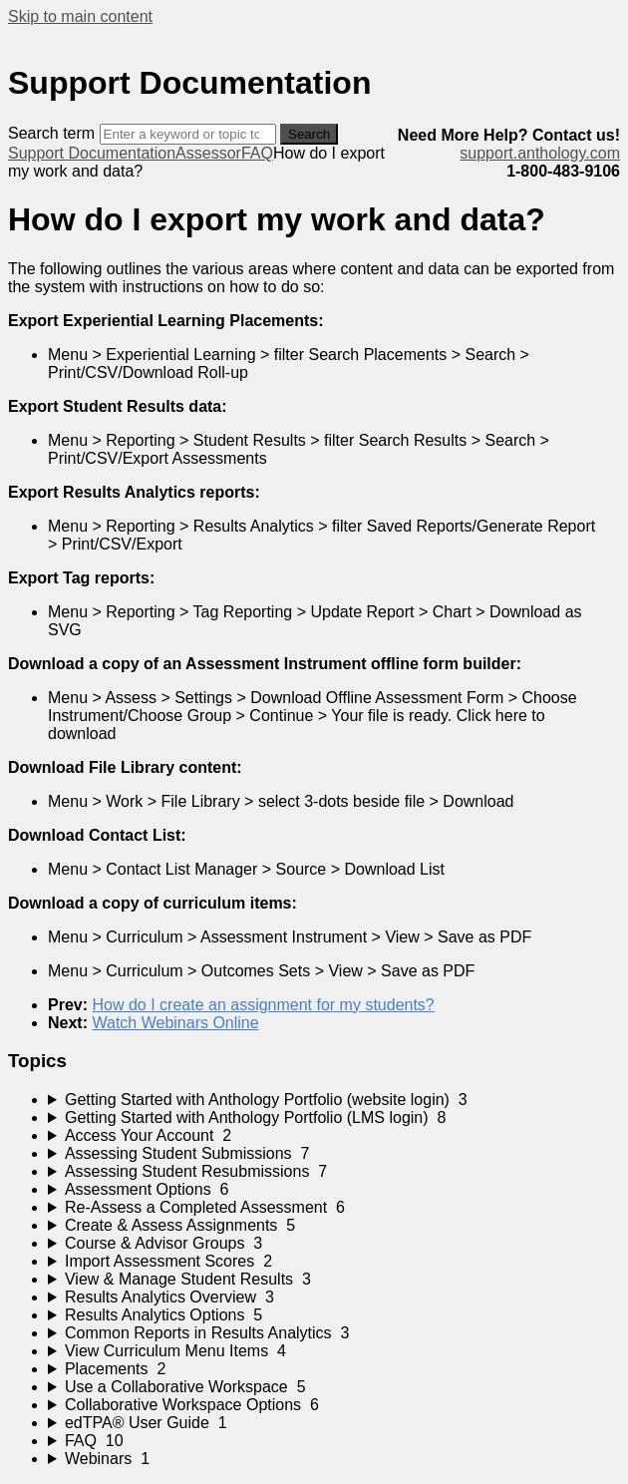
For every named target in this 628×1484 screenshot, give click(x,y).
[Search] (188, 134)
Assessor (208, 153)
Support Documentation (91, 153)
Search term (51, 133)
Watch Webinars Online (175, 1022)
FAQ (257, 153)
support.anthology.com (540, 153)
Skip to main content (80, 16)
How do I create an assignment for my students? (263, 1004)
